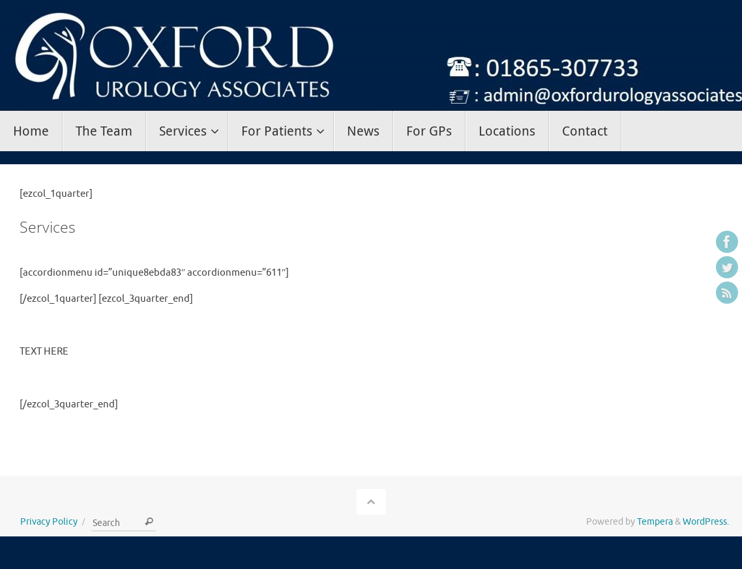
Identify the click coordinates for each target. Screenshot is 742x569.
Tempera (655, 521)
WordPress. (706, 521)
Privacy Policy (49, 521)
